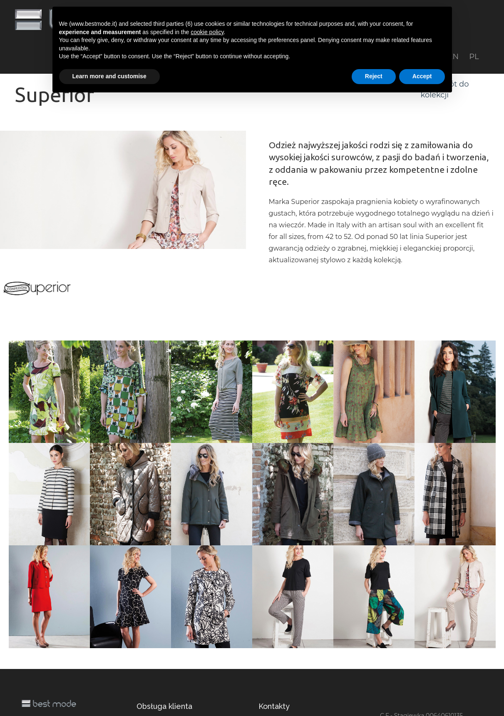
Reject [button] (373, 76)
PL (474, 56)
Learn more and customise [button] (109, 76)
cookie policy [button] (207, 32)
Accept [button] (422, 76)
